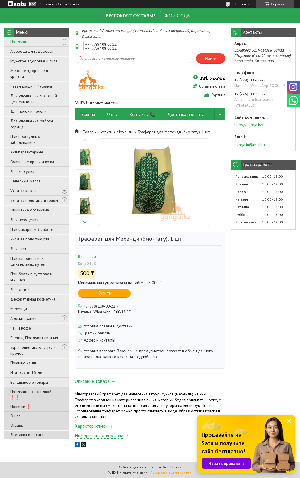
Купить (104, 293)
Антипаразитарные (26, 152)
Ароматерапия (23, 318)
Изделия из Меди (26, 372)
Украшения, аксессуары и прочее (33, 350)
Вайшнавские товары (29, 382)
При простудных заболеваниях (25, 139)
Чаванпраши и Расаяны (31, 86)
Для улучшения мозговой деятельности (33, 98)
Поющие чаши (23, 363)
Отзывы (17, 425)
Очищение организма (29, 210)
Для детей (20, 289)
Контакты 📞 (142, 114)
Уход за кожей (23, 190)
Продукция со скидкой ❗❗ (30, 394)
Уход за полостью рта (29, 239)
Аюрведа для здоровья (31, 51)
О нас (15, 416)
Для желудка (22, 171)
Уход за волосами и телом (34, 200)
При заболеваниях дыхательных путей (27, 261)
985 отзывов (243, 4)
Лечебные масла (25, 181)
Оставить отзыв (212, 86)
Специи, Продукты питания (34, 337)
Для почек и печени (28, 111)
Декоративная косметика (32, 299)
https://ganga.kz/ (248, 124)
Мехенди (18, 308)
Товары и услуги (97, 131)
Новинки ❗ (20, 406)
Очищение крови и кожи (32, 161)
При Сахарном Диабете (31, 229)
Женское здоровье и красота (29, 73)
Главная (88, 114)
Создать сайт (50, 4)
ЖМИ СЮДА (177, 15)
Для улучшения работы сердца (31, 123)
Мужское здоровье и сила (33, 61)
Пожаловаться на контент (171, 472)
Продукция (20, 41)
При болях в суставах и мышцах (31, 276)
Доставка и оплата (26, 434)
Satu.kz (175, 467)
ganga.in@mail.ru (249, 144)
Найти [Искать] (210, 58)
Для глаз (18, 248)
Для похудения (24, 219)
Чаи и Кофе (20, 328)
